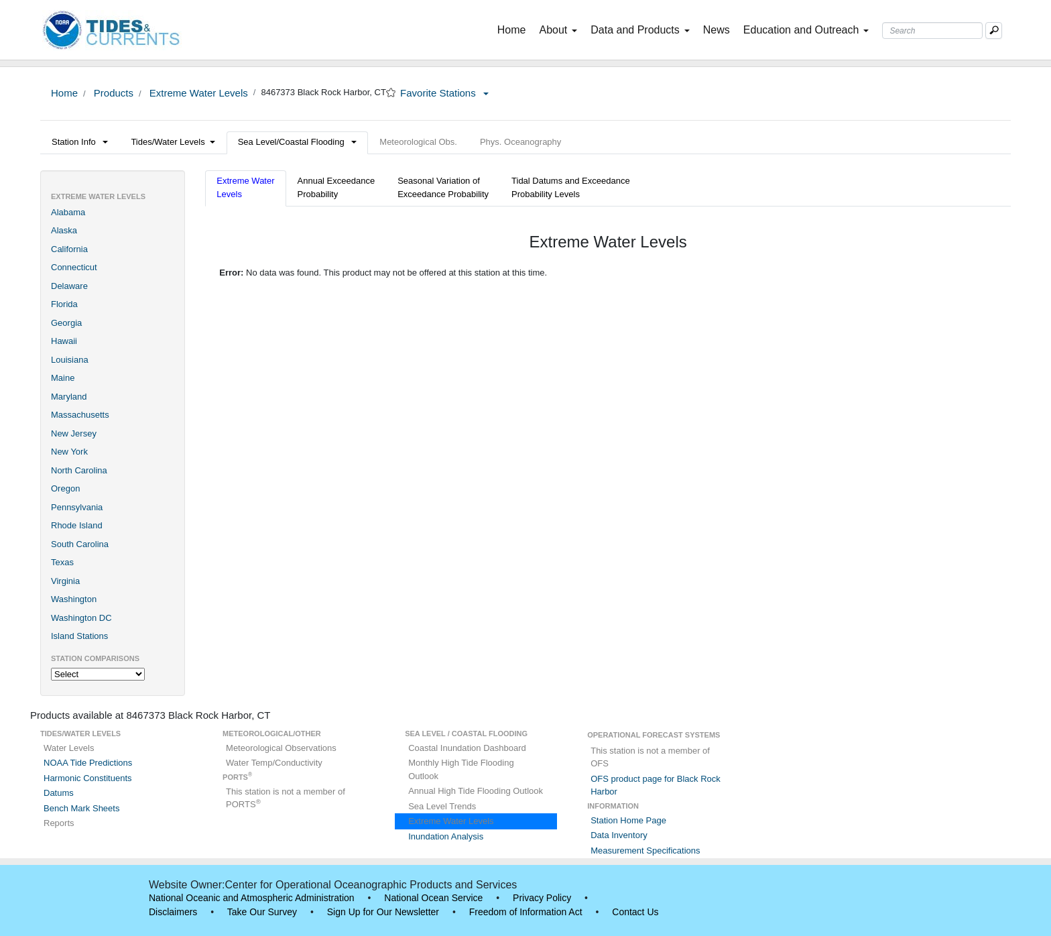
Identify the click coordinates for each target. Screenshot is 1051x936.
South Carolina (80, 544)
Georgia (66, 323)
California (69, 249)
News (716, 30)
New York (69, 452)
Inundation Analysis (445, 836)
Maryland (68, 397)
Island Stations (79, 636)
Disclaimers (173, 911)
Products (112, 93)
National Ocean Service (433, 897)
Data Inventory (619, 835)
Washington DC (81, 618)
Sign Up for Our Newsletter (383, 911)
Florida (64, 304)
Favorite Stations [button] (444, 93)
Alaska (64, 230)
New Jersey (74, 433)
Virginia (65, 581)
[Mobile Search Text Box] (993, 30)
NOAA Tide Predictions (88, 763)
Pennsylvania (77, 507)
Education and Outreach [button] (806, 30)
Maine (62, 378)
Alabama (68, 212)
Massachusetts (80, 415)
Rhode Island (77, 525)
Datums (59, 793)
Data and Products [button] (640, 30)
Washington (74, 599)
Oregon (65, 488)
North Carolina (79, 470)
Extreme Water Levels (197, 93)
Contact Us (635, 911)
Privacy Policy (542, 897)
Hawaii (64, 341)
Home (514, 29)
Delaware (69, 286)
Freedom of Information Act (525, 911)
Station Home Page (628, 820)
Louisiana (69, 360)
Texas (62, 562)
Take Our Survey (262, 911)
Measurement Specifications (645, 850)
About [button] (558, 30)
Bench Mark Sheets (81, 808)
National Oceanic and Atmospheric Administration (252, 897)
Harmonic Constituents (88, 778)
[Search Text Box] (932, 30)
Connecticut (74, 267)
